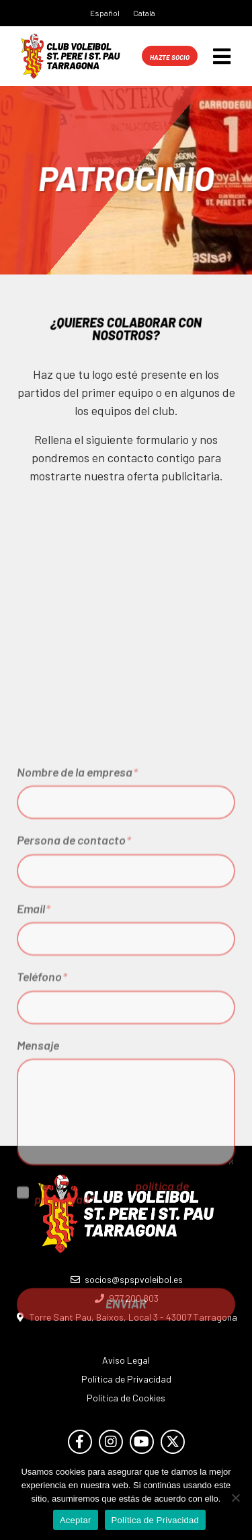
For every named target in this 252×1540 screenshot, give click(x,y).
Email (33, 1037)
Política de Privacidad (156, 1520)
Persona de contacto (74, 968)
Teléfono (42, 1105)
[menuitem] (104, 12)
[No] (235, 1497)
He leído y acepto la (111, 1320)
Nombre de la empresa (77, 900)
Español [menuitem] (105, 12)
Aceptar (75, 1520)
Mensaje (38, 1174)
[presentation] (119, 1376)
